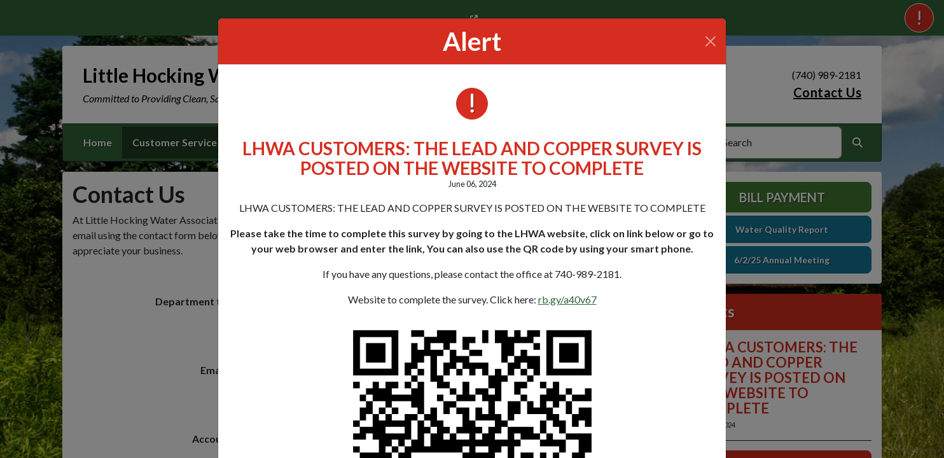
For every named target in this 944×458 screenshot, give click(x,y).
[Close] (710, 41)
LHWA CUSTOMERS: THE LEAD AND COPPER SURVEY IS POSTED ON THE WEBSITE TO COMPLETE (472, 158)
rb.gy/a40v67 (567, 299)
